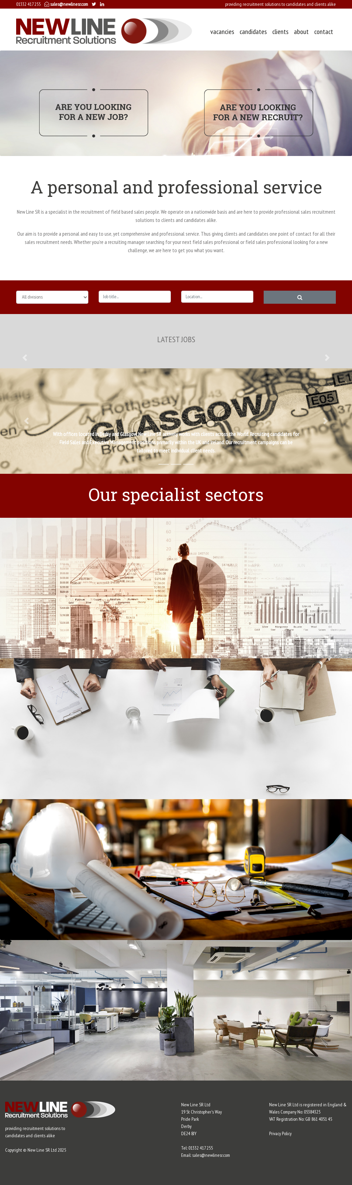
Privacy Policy (280, 1133)
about (301, 31)
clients (280, 31)
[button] (26, 421)
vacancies (222, 31)
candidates (253, 31)
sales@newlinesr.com (66, 4)
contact (323, 31)
